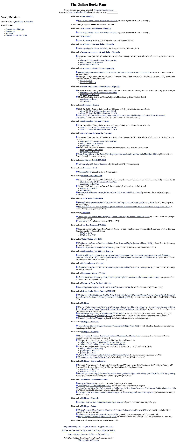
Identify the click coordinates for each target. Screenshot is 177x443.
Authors (90, 430)
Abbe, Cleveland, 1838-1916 (92, 198)
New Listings (81, 430)
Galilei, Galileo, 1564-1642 (91, 239)
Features (84, 434)
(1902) (95, 316)
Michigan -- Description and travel (94, 379)
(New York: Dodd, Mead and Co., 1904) (97, 417)
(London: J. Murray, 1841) (115, 243)
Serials (112, 430)
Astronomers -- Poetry (89, 168)
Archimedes (85, 213)
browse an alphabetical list (78, 12)
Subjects (105, 430)
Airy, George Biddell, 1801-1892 (93, 160)
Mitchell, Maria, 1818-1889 (91, 176)
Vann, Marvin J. (87, 17)
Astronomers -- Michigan (15, 29)
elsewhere (29, 21)
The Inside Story (103, 434)
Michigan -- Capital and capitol (93, 361)
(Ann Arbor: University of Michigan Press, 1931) (108, 326)
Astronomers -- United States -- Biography (97, 68)
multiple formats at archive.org (91, 62)
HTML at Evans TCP (88, 83)
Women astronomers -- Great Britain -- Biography (100, 52)
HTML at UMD (86, 81)
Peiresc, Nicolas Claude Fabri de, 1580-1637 (98, 291)
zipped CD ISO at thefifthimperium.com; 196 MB (98, 111)
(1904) (94, 386)
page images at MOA (88, 353)
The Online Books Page (88, 4)
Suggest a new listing (105, 426)
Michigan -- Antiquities (90, 322)
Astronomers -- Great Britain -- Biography (97, 44)
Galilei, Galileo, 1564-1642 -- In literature (97, 251)
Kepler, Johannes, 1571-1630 (92, 263)
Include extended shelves (103, 10)
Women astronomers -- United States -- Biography (100, 87)
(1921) (98, 414)
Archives (92, 434)
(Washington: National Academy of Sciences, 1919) (116, 72)
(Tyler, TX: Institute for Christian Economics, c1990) (118, 277)
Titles (97, 430)
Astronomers (10, 31)
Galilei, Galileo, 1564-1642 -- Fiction (95, 121)
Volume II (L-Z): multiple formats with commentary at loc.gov (103, 344)
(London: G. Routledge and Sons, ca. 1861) (112, 410)
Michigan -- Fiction (88, 406)
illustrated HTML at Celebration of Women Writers (98, 60)
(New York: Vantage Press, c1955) (124, 207)
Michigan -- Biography (90, 332)
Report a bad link (89, 426)
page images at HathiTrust (89, 64)
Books (70, 434)
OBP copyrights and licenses (88, 440)
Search (71, 430)
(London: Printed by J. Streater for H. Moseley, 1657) (125, 296)
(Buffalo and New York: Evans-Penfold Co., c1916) (109, 192)
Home (64, 430)
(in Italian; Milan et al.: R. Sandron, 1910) (122, 256)
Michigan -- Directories (90, 398)
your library (18, 21)
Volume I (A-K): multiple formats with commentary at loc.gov (102, 342)
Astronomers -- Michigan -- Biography (96, 28)
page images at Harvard (88, 99)
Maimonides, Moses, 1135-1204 (93, 273)
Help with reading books (72, 426)
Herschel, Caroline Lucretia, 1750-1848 (96, 133)
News (76, 434)
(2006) (98, 21)
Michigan (9, 33)
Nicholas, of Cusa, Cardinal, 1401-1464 (96, 283)
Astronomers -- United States (16, 35)
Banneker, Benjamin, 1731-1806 (93, 225)
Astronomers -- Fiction (90, 105)
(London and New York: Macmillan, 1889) (117, 154)
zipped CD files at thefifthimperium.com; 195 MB (98, 113)
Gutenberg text (85, 101)
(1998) (104, 287)
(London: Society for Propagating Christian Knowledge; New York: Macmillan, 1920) (113, 217)
